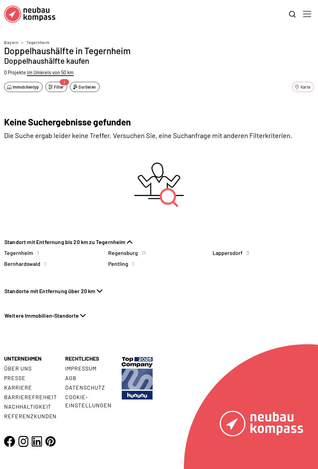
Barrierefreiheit (30, 397)
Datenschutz (85, 387)
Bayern (11, 42)
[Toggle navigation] (307, 14)
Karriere (18, 387)
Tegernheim (38, 42)
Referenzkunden (30, 416)
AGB (70, 378)
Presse (15, 378)
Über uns (18, 368)
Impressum (81, 368)
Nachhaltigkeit (27, 406)
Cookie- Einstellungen (88, 401)
